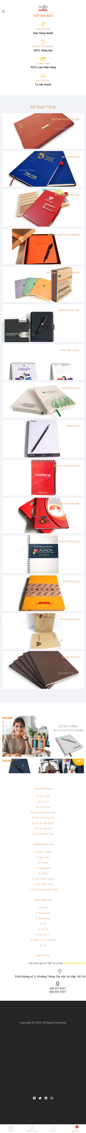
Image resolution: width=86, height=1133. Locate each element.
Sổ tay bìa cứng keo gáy (65, 503)
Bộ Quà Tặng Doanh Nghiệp (63, 234)
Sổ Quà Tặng (43, 106)
